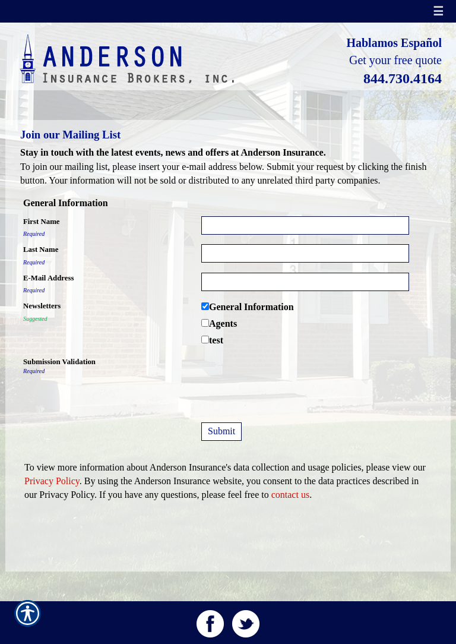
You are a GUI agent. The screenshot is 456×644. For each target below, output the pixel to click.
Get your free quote (395, 60)
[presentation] (291, 379)
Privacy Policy (52, 481)
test (216, 340)
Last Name (40, 249)
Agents (223, 323)
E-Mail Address (48, 278)
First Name (41, 221)
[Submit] (221, 431)
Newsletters (42, 306)
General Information (251, 307)
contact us (290, 495)
